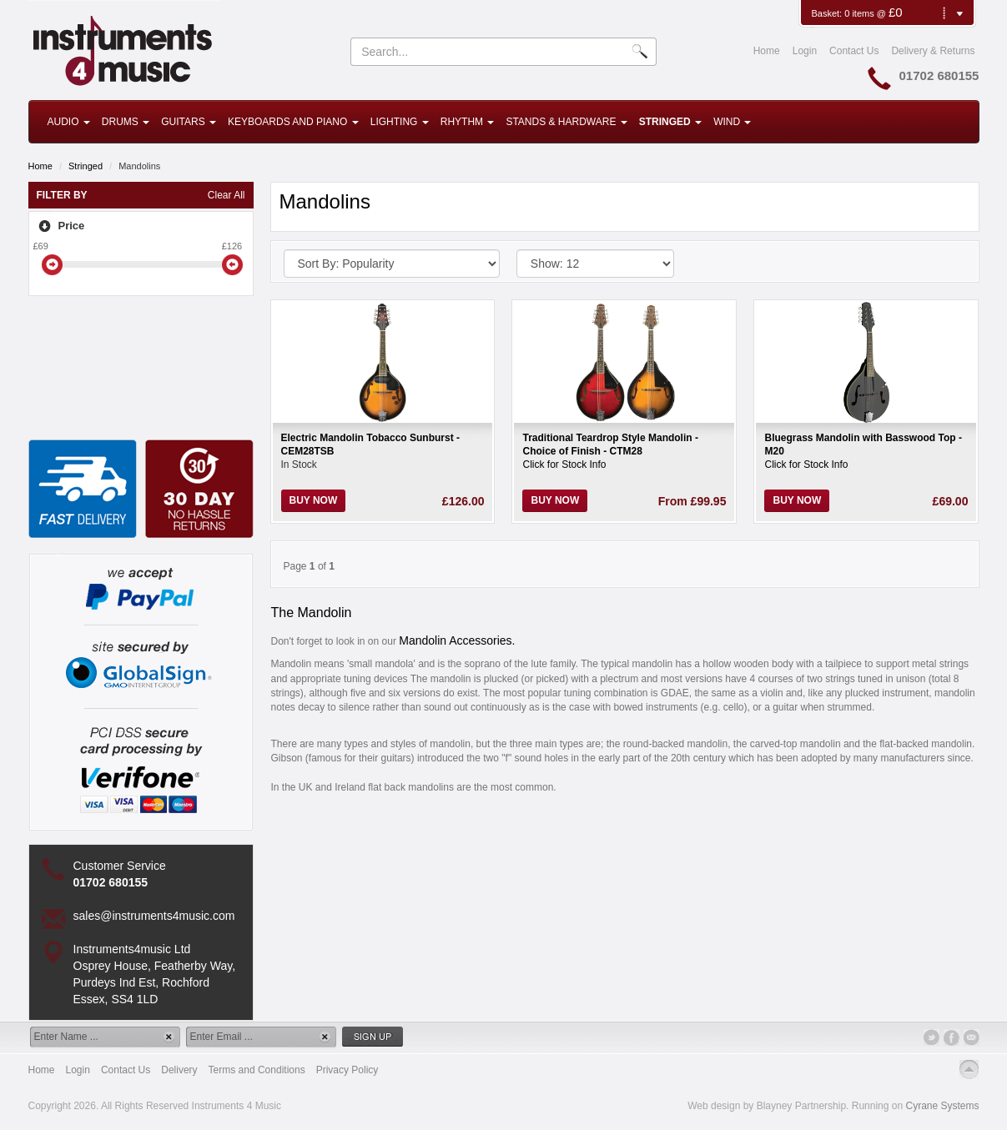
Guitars (188, 122)
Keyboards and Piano (293, 122)
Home (766, 51)
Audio (69, 122)
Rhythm (468, 122)
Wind (732, 122)
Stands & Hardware (566, 122)
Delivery (179, 1070)
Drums (125, 122)
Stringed (670, 122)
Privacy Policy (347, 1070)
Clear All (226, 195)
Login (805, 51)
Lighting (399, 122)
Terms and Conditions (257, 1070)
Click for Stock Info (564, 464)
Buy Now (314, 500)
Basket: (827, 13)
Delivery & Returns (932, 51)
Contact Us (854, 51)
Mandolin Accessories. (457, 640)
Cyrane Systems (942, 1106)
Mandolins (139, 166)
